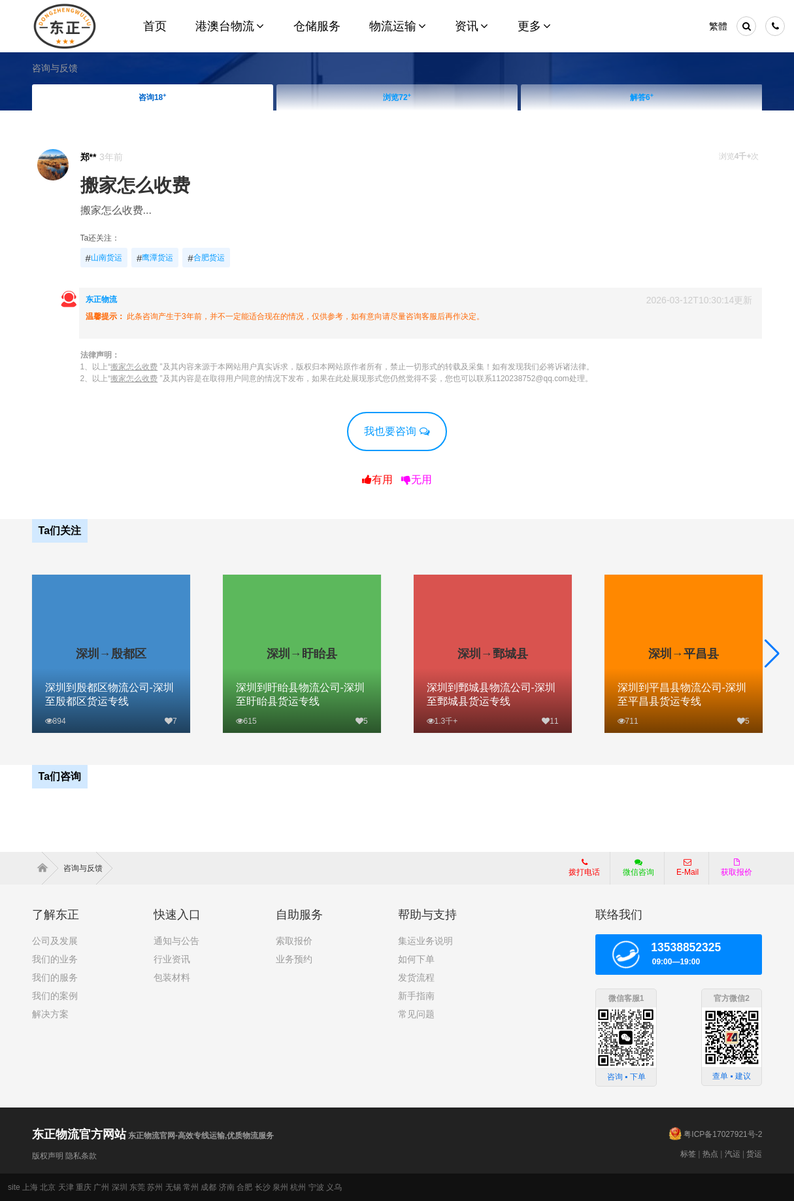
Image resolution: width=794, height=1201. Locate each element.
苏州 (155, 1187)
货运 (754, 1154)
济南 (227, 1187)
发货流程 (416, 977)
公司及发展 (55, 941)
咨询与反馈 (55, 68)
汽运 (732, 1154)
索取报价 (294, 941)
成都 (208, 1187)
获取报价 (736, 867)
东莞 (137, 1187)
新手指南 (416, 995)
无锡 (173, 1187)
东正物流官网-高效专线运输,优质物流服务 (153, 1135)
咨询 (153, 97)
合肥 (244, 1187)
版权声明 (47, 1155)
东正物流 (101, 299)
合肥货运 (206, 258)
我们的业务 (55, 959)
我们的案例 (55, 995)
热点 (710, 1154)
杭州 (298, 1187)
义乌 (334, 1187)
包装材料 (172, 977)
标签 (688, 1154)
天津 (66, 1187)
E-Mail (687, 867)
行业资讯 (172, 959)
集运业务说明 (425, 941)
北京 (48, 1187)
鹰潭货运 (155, 258)
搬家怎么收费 (135, 185)
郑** (88, 157)
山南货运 (104, 258)
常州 (191, 1187)
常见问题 (416, 1014)
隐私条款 (81, 1155)
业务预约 (294, 959)
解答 (641, 97)
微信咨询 (633, 871)
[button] (772, 653)
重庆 (83, 1187)
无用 (416, 479)
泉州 (280, 1187)
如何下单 (416, 959)
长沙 (263, 1187)
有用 (377, 479)
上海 (30, 1187)
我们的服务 (55, 977)
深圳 (119, 1187)
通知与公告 (176, 941)
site (14, 1187)
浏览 (397, 97)
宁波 (316, 1187)
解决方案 (50, 1014)
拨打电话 (584, 867)
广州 (101, 1187)
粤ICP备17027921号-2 (723, 1134)
